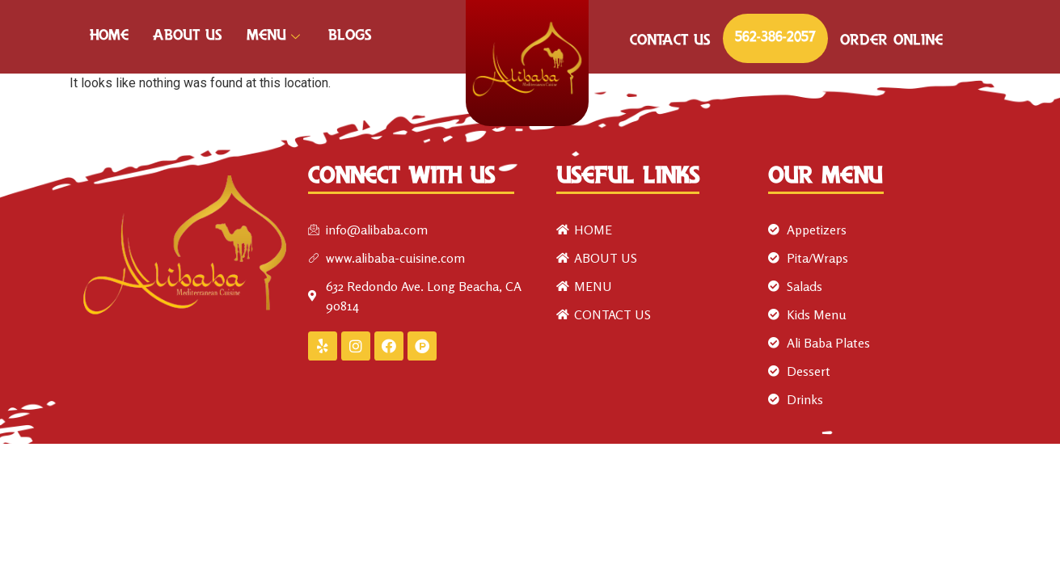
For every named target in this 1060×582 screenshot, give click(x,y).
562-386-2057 (775, 38)
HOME (109, 36)
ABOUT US (187, 36)
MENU (275, 36)
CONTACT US (670, 41)
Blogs (350, 36)
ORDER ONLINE (891, 41)
